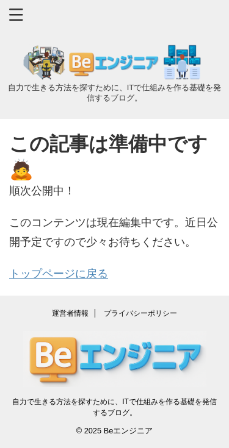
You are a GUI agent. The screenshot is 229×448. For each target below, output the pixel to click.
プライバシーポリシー (140, 313)
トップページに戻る (58, 274)
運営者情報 (70, 313)
